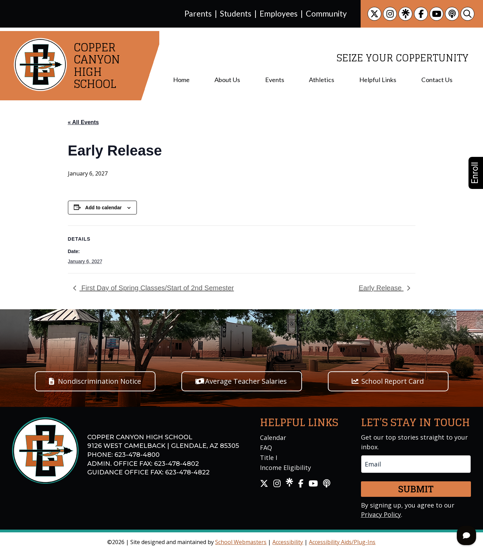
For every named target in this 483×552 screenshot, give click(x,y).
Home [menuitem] (181, 79)
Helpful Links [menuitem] (377, 79)
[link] (374, 14)
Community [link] (326, 13)
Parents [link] (198, 13)
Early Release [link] (381, 288)
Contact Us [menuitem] (436, 79)
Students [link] (235, 13)
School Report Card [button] (392, 381)
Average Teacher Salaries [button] (246, 381)
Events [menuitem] (274, 79)
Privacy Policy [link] (381, 514)
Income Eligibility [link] (285, 467)
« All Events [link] (83, 122)
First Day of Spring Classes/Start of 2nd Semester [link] (157, 288)
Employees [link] (279, 13)
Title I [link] (268, 457)
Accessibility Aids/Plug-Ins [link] (342, 542)
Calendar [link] (273, 437)
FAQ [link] (266, 447)
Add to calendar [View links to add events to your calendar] (103, 207)
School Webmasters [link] (240, 542)
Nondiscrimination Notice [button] (99, 381)
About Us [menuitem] (227, 79)
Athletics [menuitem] (321, 79)
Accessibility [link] (287, 542)
